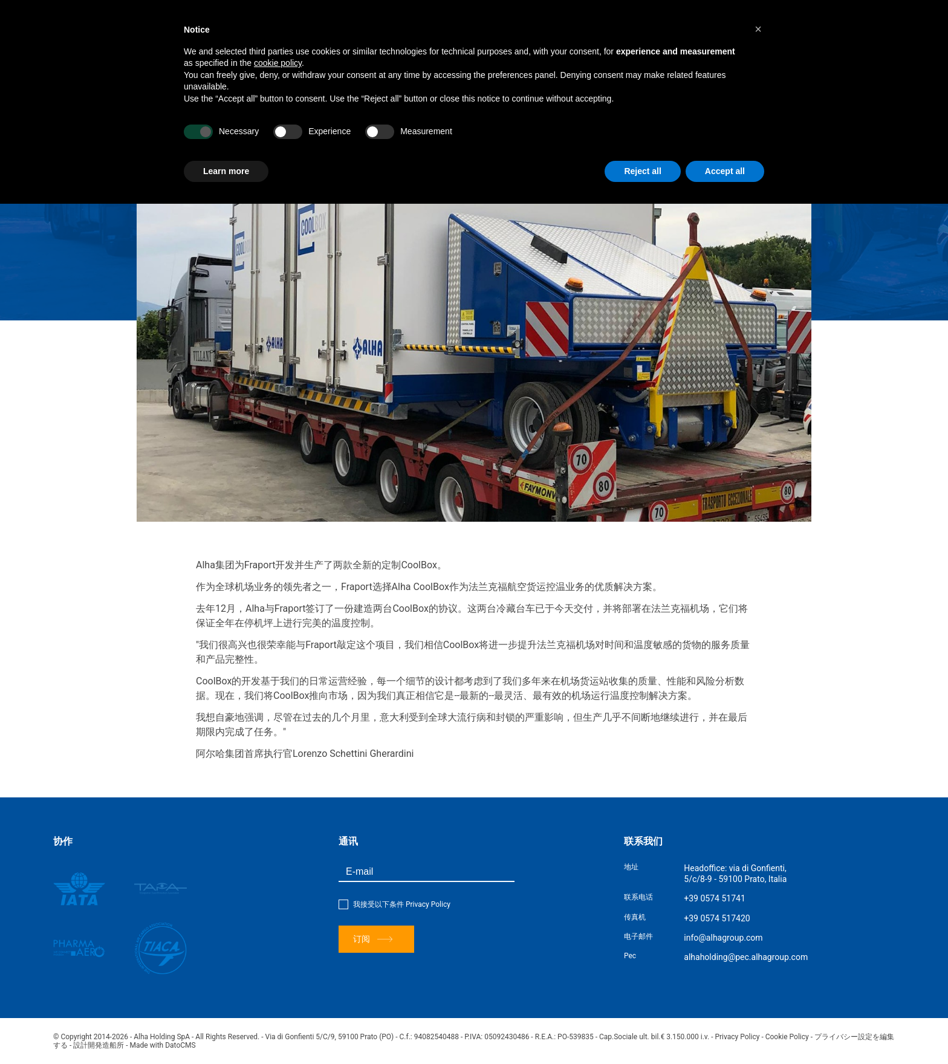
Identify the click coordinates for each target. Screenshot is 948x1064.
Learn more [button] (226, 171)
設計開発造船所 (98, 1045)
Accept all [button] (725, 171)
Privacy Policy (428, 904)
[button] (758, 29)
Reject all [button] (642, 171)
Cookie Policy (787, 1037)
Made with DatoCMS (163, 1045)
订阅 (372, 939)
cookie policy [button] (278, 63)
